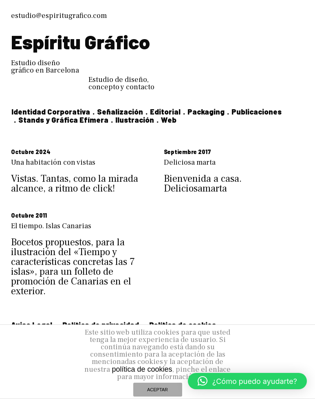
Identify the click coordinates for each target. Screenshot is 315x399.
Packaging (206, 112)
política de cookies (142, 369)
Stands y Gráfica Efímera (63, 120)
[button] (247, 381)
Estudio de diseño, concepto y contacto (121, 83)
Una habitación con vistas (53, 162)
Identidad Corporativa (50, 112)
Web (168, 120)
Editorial (165, 112)
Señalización (120, 112)
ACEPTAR (157, 389)
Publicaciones (256, 112)
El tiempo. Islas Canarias (51, 226)
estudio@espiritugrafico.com (59, 15)
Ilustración (134, 120)
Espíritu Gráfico (80, 41)
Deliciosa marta (190, 162)
